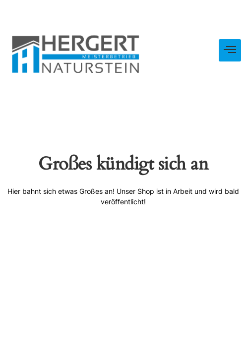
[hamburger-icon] (230, 50)
